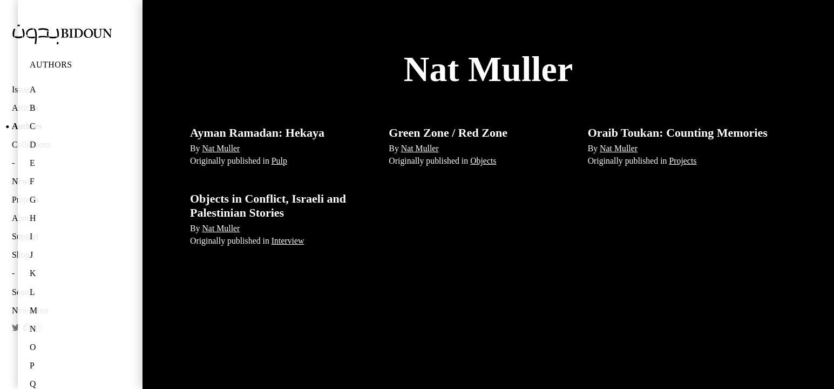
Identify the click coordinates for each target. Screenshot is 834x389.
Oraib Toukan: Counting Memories (678, 132)
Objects (483, 160)
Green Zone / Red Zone (448, 132)
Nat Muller (221, 148)
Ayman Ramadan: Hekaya (257, 132)
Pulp (279, 160)
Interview (288, 240)
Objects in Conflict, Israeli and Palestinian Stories (268, 205)
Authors (51, 64)
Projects (682, 160)
